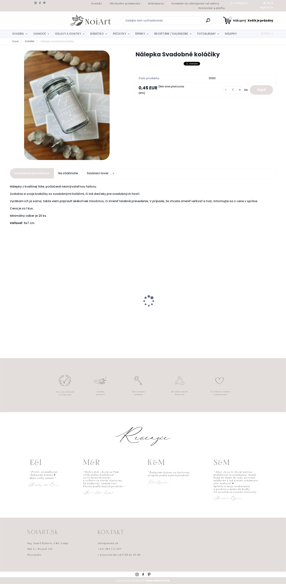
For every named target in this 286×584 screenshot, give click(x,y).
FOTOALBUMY (206, 34)
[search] (179, 21)
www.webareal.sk (158, 580)
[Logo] (32, 20)
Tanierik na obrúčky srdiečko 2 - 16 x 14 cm (244, 309)
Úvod (15, 41)
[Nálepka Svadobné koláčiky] (67, 105)
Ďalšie (265, 33)
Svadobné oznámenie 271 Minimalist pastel (38, 311)
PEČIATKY (119, 34)
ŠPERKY (140, 34)
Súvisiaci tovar (101, 173)
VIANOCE (39, 34)
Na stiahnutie (68, 173)
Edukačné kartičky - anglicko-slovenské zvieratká (175, 311)
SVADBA (18, 34)
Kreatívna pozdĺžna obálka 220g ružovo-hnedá (108, 311)
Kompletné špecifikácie (31, 173)
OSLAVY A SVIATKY (68, 34)
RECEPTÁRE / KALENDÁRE (171, 34)
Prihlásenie (241, 3)
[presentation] (12, 295)
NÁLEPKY (231, 34)
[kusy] (233, 90)
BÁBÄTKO (97, 34)
